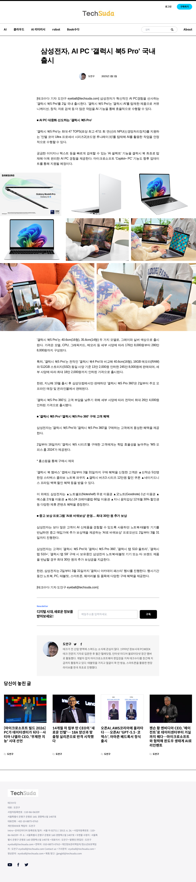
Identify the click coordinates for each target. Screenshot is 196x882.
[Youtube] (10, 864)
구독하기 (184, 6)
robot (56, 29)
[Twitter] (75, 644)
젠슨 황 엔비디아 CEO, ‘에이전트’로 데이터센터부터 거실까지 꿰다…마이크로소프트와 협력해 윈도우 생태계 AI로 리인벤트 (170, 737)
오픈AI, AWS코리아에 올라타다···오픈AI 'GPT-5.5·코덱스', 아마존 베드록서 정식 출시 (122, 734)
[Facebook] (81, 644)
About (188, 29)
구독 (148, 614)
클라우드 (19, 29)
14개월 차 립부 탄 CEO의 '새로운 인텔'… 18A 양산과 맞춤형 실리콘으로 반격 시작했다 (73, 734)
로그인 (168, 6)
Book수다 (73, 29)
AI (5, 29)
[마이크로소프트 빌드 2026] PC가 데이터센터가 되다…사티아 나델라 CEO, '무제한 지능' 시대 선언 (25, 734)
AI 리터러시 (38, 29)
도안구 (91, 76)
